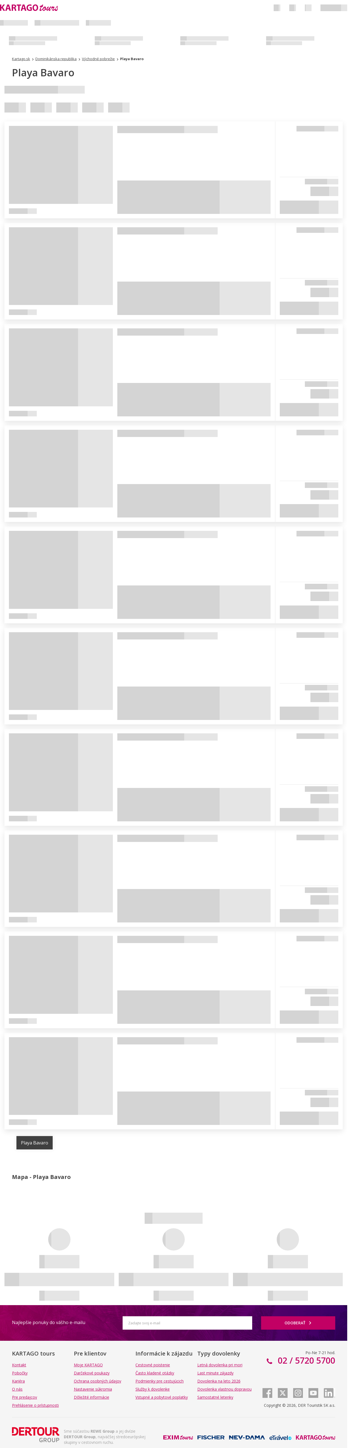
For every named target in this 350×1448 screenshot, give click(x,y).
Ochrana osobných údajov (97, 1381)
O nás (17, 1389)
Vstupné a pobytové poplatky (161, 1397)
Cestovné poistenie (152, 1365)
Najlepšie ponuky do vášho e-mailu (48, 1322)
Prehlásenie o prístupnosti (35, 1405)
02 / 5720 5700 (305, 1360)
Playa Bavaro (34, 1143)
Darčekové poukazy (92, 1373)
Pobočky (20, 1373)
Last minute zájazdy (215, 1373)
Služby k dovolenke (152, 1389)
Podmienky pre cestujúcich (159, 1381)
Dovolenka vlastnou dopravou (224, 1389)
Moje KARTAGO (88, 1365)
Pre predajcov (24, 1397)
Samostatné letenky (215, 1397)
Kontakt (19, 1365)
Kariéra (18, 1381)
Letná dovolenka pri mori (219, 1365)
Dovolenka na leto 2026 (218, 1381)
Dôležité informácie (91, 1397)
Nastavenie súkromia (93, 1389)
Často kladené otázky (154, 1373)
